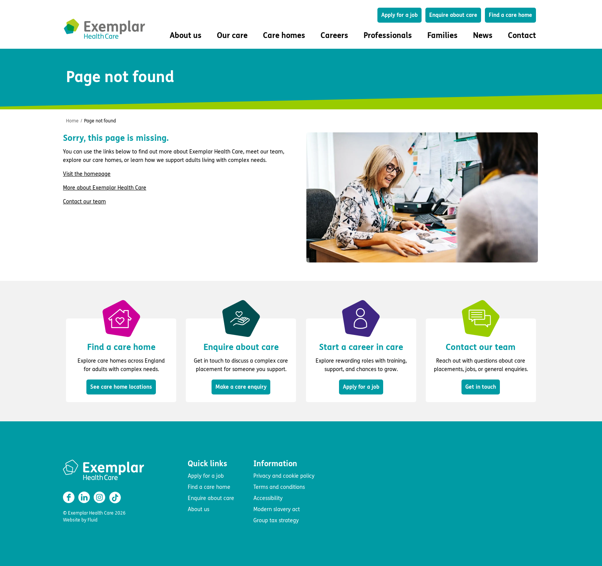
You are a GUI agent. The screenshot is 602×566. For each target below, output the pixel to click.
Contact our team (84, 201)
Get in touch (480, 387)
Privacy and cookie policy (283, 476)
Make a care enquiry (240, 387)
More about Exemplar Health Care (104, 188)
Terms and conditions (279, 487)
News (483, 35)
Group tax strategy (276, 520)
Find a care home (510, 15)
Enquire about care (453, 15)
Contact (522, 35)
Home (72, 121)
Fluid (93, 520)
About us (198, 509)
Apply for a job (399, 15)
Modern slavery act (276, 509)
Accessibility (268, 498)
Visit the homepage (87, 174)
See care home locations (121, 387)
